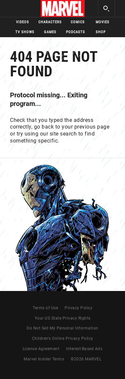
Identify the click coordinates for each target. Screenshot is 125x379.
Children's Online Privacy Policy (62, 338)
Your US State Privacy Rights (63, 318)
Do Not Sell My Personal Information (62, 328)
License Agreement (41, 348)
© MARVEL (86, 359)
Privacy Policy (78, 308)
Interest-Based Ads (84, 348)
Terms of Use (45, 308)
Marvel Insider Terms (44, 359)
